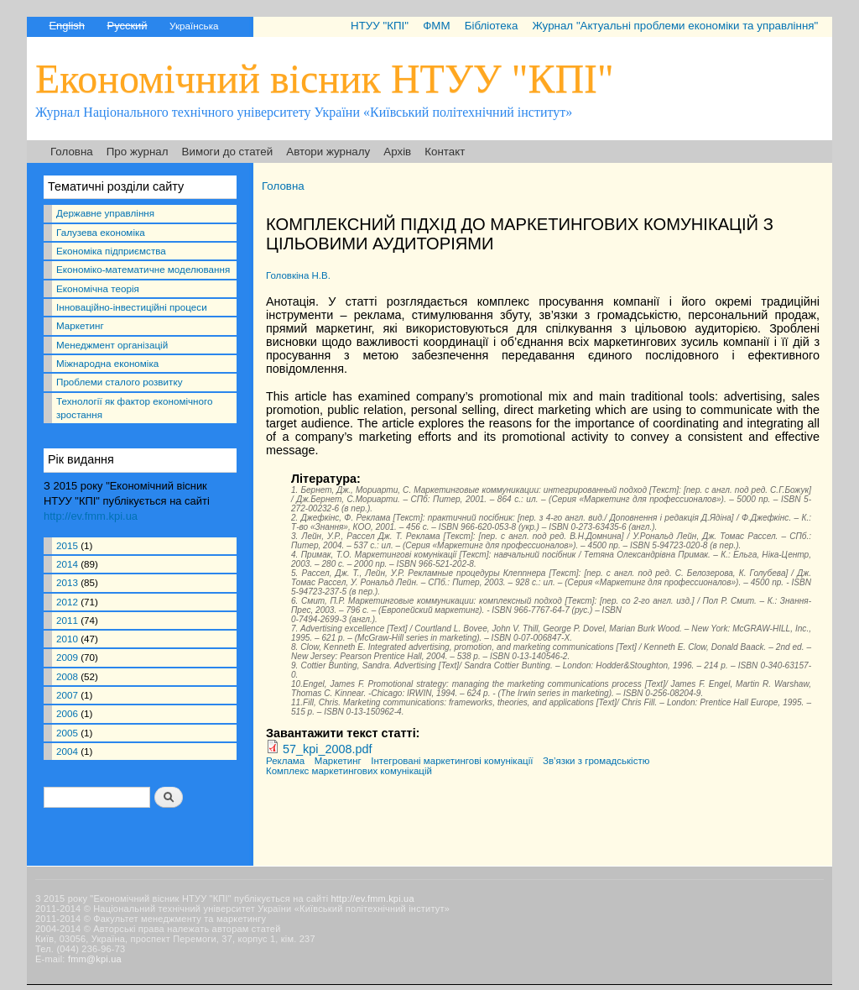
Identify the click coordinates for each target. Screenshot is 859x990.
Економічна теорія (97, 288)
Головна (71, 151)
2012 (67, 601)
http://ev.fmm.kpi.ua (91, 516)
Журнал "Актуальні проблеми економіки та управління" (675, 25)
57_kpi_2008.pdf (327, 749)
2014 (67, 563)
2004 (67, 751)
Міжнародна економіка (107, 363)
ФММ (436, 25)
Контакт (444, 151)
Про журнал (138, 151)
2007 (67, 694)
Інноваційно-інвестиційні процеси (131, 306)
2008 (67, 676)
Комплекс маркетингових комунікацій (349, 771)
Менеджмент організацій (112, 344)
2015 (67, 545)
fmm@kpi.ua (95, 959)
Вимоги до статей (227, 151)
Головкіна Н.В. (298, 275)
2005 (67, 732)
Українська (193, 25)
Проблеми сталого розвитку (119, 381)
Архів (397, 151)
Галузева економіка (100, 232)
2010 (67, 638)
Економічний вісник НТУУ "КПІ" (324, 78)
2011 (67, 620)
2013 (67, 582)
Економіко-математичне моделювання (143, 269)
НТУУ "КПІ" (380, 25)
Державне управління (105, 212)
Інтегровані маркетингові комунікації (452, 761)
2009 (67, 657)
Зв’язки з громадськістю (596, 761)
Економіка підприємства (111, 250)
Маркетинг (80, 325)
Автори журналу (328, 151)
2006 (67, 713)
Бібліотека (491, 25)
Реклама (285, 761)
